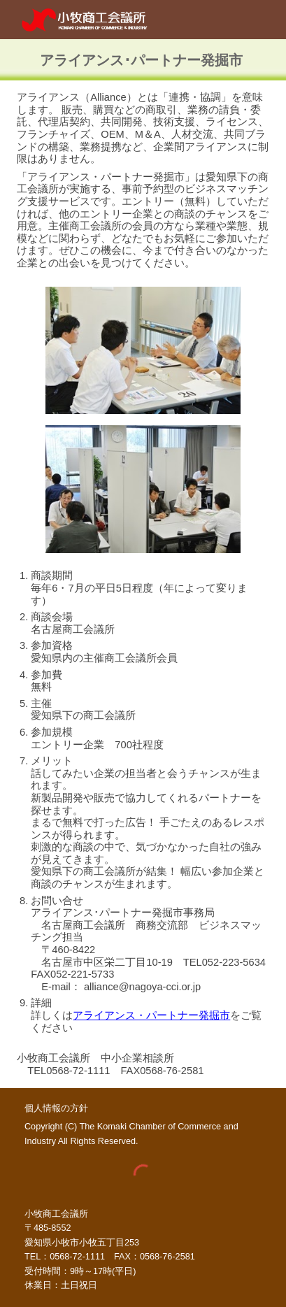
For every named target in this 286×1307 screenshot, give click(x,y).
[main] (142, 60)
